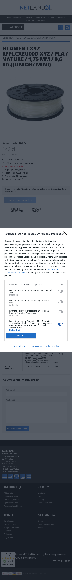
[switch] (60, 291)
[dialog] (36, 290)
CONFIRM (21, 336)
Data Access (36, 346)
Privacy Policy (52, 346)
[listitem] (36, 284)
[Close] (66, 234)
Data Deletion (19, 346)
